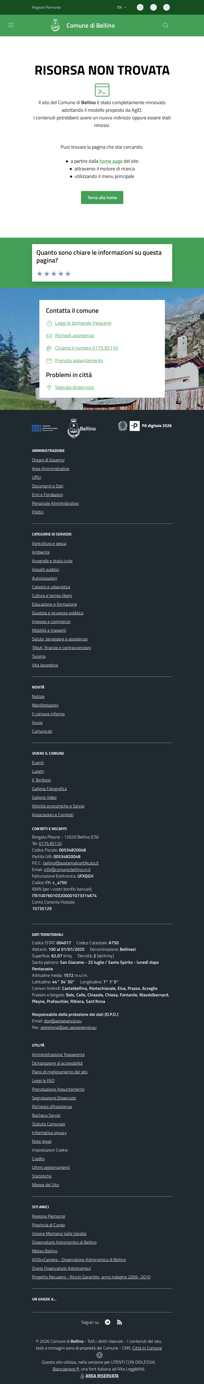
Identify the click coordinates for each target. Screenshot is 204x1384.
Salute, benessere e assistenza (59, 639)
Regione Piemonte (48, 1216)
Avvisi (37, 722)
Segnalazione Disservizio (54, 1098)
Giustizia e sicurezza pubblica (57, 613)
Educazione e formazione (54, 604)
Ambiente (41, 552)
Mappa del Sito (45, 1184)
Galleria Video (44, 797)
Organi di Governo (48, 460)
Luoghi (38, 771)
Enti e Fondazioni (47, 494)
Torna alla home (102, 197)
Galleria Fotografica (49, 788)
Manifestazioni (45, 705)
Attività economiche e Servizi (58, 806)
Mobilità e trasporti (49, 630)
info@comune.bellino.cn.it (67, 869)
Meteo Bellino (44, 1251)
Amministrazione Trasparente (58, 1054)
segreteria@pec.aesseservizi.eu (68, 1027)
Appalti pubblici (45, 569)
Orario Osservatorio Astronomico (61, 1268)
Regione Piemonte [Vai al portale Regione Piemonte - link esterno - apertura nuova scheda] (46, 7)
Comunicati (42, 731)
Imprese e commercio (51, 621)
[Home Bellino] (79, 25)
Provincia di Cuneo (48, 1225)
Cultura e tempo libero (52, 595)
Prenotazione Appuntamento (58, 1089)
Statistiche (42, 1176)
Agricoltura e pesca (49, 543)
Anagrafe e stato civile (52, 560)
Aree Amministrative (50, 468)
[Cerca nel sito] (165, 25)
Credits (38, 1158)
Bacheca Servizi (46, 1115)
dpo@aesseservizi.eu (62, 1021)
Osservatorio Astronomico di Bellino (64, 1242)
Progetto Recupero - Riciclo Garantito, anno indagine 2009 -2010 (91, 1277)
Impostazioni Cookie (50, 1150)
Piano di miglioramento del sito (59, 1072)
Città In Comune (147, 1348)
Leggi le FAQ (43, 1080)
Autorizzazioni (44, 578)
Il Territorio (41, 780)
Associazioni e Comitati (52, 814)
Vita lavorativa (45, 665)
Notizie (38, 696)
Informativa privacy (49, 1132)
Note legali (42, 1141)
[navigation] (11, 25)
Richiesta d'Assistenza (52, 1106)
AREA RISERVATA (99, 1375)
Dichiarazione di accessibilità (57, 1063)
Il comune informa (48, 713)
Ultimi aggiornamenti (51, 1167)
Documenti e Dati (47, 486)
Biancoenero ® (66, 1369)
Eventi (38, 762)
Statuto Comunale (48, 1124)
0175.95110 (50, 843)
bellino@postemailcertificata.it (71, 863)
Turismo (39, 656)
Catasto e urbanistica (51, 586)
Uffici (36, 477)
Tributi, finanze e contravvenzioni (61, 647)
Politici (38, 512)
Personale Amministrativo (55, 503)
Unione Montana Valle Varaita (59, 1233)
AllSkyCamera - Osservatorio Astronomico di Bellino (79, 1259)
